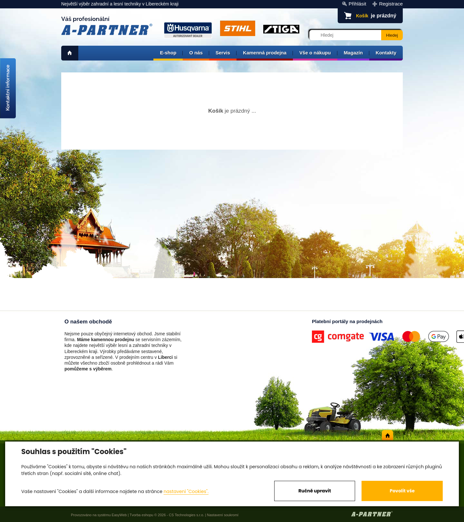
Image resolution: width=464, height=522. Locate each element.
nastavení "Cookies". (186, 491)
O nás (196, 52)
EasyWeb (119, 515)
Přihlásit (357, 3)
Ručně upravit (314, 491)
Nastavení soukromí (222, 515)
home (69, 53)
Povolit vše (402, 491)
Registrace (391, 3)
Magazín (353, 52)
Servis (223, 52)
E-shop (168, 52)
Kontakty (386, 52)
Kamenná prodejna (264, 52)
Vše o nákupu (315, 52)
